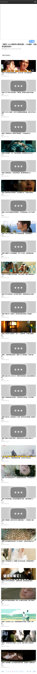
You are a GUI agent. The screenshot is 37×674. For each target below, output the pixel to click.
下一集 (32, 41)
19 (30, 671)
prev (3, 671)
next (34, 671)
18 (27, 671)
